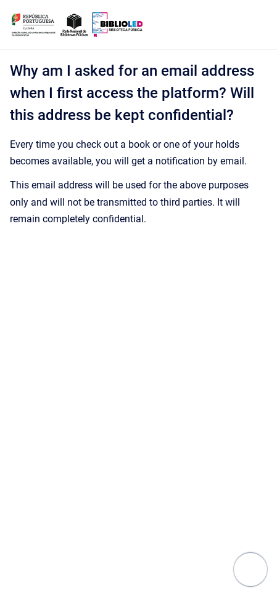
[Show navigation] (250, 569)
